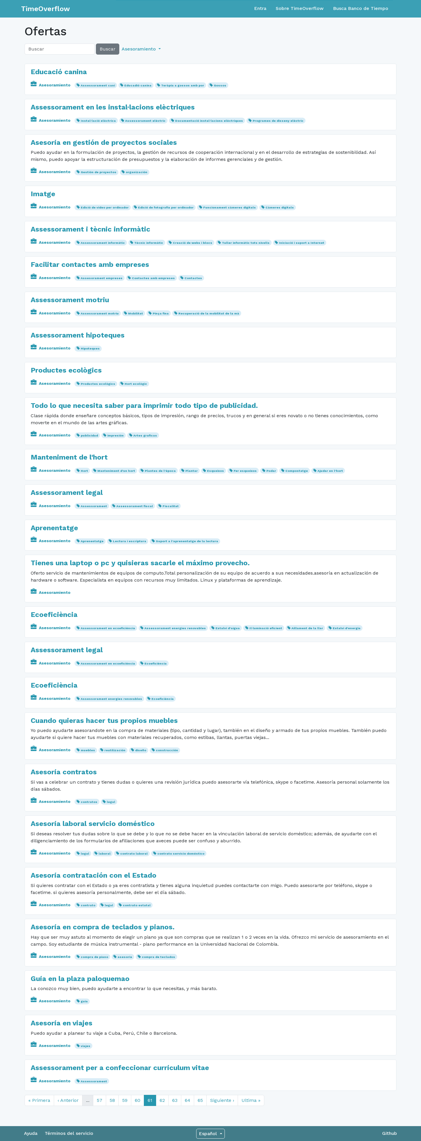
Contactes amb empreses (153, 278)
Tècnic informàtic (148, 243)
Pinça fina (161, 313)
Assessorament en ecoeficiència (108, 628)
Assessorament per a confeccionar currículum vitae (120, 1068)
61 (150, 1100)
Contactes (193, 278)
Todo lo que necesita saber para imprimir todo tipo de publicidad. (144, 405)
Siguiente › (222, 1100)
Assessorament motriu (70, 300)
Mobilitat (135, 313)
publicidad (89, 435)
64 (187, 1100)
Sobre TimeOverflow (300, 8)
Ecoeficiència (54, 614)
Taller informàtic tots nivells (246, 243)
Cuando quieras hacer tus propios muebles (104, 720)
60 (137, 1100)
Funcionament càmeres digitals (229, 207)
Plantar (191, 471)
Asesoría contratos (64, 772)
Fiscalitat (171, 506)
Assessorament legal (67, 492)
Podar (271, 471)
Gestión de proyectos (98, 172)
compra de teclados (158, 957)
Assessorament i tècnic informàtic (90, 229)
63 (174, 1100)
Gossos (220, 85)
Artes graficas (145, 435)
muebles (88, 750)
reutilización (114, 750)
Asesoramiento (51, 85)
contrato (88, 905)
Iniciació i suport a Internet (301, 243)
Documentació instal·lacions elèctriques (209, 121)
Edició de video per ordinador (105, 207)
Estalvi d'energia (346, 628)
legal (111, 802)
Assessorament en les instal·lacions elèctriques (113, 107)
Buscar (107, 49)
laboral (105, 853)
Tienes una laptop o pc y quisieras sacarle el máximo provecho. (140, 563)
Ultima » (250, 1100)
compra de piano (94, 957)
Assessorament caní (98, 85)
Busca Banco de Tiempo (360, 8)
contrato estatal (137, 905)
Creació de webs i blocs (192, 243)
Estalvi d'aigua (227, 628)
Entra (260, 8)
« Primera (39, 1100)
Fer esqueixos (245, 471)
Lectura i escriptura (129, 541)
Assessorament (94, 506)
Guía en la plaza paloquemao (80, 979)
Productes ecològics (66, 370)
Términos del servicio (69, 1133)
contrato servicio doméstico (180, 853)
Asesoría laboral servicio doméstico (93, 824)
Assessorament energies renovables (175, 628)
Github (389, 1133)
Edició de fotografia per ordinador (166, 207)
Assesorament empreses (101, 278)
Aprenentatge (54, 528)
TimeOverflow (45, 9)
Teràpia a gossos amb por (182, 85)
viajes (85, 1046)
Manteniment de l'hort (69, 457)
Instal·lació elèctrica (98, 121)
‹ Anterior (68, 1100)
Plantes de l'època (160, 471)
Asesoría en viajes (61, 1023)
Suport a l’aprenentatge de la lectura (187, 541)
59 (124, 1100)
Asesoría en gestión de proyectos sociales (104, 142)
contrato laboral (134, 853)
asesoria (125, 957)
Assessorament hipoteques (78, 335)
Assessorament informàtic (103, 243)
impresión (115, 435)
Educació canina (59, 72)
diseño (140, 750)
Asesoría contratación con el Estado (93, 875)
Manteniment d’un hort (116, 471)
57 (99, 1100)
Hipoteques (90, 348)
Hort (84, 471)
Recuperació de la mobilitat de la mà (208, 313)
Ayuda (30, 1133)
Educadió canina (137, 85)
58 (112, 1100)
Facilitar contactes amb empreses (90, 264)
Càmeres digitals (279, 207)
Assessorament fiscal (134, 506)
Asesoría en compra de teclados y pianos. (103, 927)
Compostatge (296, 471)
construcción (167, 750)
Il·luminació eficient (265, 628)
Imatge (43, 194)
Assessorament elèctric (145, 121)
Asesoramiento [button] (139, 49)
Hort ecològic (136, 384)
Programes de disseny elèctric (278, 121)
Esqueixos (215, 471)
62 (162, 1100)
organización (136, 172)
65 (200, 1100)
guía (84, 1001)
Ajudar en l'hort (330, 471)
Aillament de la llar (307, 628)
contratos (89, 802)
